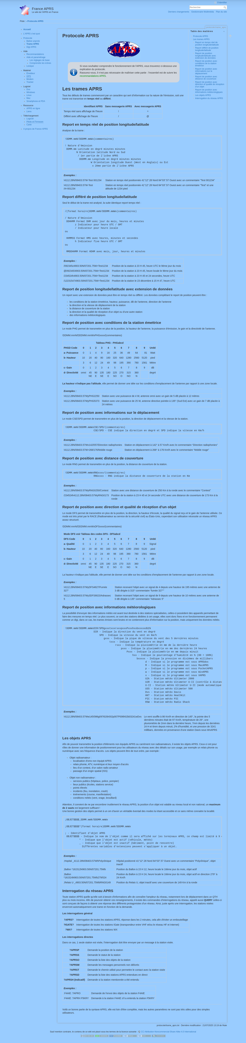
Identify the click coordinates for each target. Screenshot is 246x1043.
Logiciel (30, 118)
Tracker (29, 82)
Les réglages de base (40, 60)
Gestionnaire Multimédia (202, 12)
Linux (28, 95)
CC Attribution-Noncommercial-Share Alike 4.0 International (168, 1032)
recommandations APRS (93, 76)
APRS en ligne (33, 108)
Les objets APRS (203, 95)
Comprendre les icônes (40, 63)
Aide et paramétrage (35, 57)
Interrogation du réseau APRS (209, 98)
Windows (30, 92)
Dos (28, 89)
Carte (29, 124)
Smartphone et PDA (35, 101)
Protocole (27, 38)
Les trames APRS (201, 39)
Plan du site (221, 12)
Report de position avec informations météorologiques (209, 91)
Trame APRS (32, 44)
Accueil (27, 29)
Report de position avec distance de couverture (206, 77)
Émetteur (30, 73)
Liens (28, 111)
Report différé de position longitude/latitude (206, 49)
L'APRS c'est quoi (31, 33)
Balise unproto (33, 41)
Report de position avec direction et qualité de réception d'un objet (209, 84)
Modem (29, 79)
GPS (28, 76)
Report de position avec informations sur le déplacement (206, 71)
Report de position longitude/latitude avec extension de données (205, 55)
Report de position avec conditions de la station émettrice (206, 63)
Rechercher (225, 7)
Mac (28, 98)
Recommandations (35, 54)
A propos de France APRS (35, 129)
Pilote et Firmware (34, 122)
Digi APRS (31, 47)
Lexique (30, 66)
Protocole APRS (35, 21)
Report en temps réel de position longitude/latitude (207, 43)
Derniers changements (178, 12)
